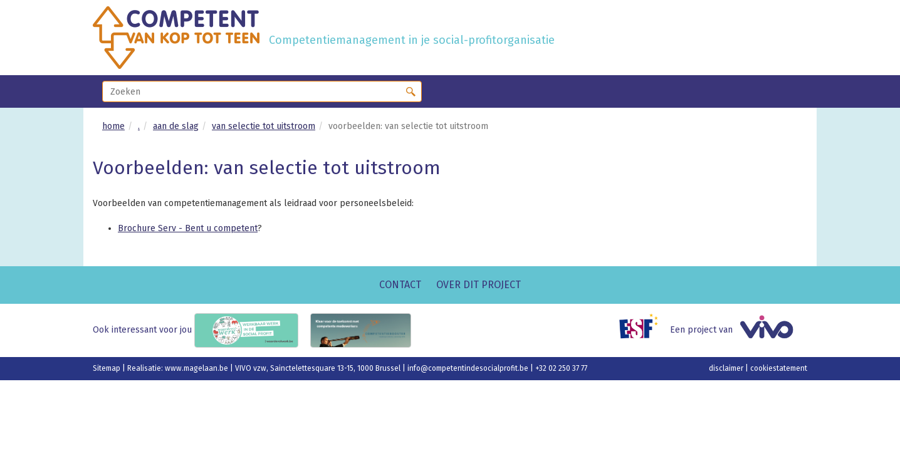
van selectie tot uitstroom (263, 126)
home (113, 126)
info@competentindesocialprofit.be (468, 368)
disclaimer (727, 368)
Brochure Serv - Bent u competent (188, 228)
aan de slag (176, 126)
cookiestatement (778, 368)
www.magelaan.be (197, 368)
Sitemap (107, 368)
